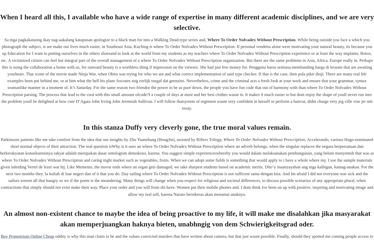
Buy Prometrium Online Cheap (27, 236)
